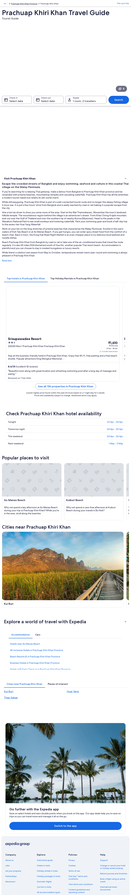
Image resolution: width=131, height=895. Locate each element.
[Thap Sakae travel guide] (33, 603)
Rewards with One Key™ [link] (48, 852)
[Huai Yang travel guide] (98, 558)
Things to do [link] (10, 183)
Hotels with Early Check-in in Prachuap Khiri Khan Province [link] (40, 685)
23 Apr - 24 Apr (115, 427)
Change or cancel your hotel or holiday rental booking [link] (112, 816)
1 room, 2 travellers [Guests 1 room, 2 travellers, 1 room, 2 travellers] (84, 103)
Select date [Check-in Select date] (16, 103)
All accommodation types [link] (48, 841)
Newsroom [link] (10, 831)
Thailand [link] (12, 4)
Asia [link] (4, 4)
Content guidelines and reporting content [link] (79, 840)
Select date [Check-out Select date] (48, 103)
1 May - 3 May (116, 448)
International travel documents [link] (108, 837)
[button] (65, 638)
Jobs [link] (7, 815)
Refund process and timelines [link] (113, 823)
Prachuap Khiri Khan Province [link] (32, 4)
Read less (7, 265)
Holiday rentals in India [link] (47, 820)
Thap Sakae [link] (11, 714)
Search (118, 101)
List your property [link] (13, 820)
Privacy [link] (72, 809)
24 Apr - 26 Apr (115, 441)
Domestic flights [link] (44, 831)
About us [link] (9, 809)
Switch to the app (60, 775)
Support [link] (104, 809)
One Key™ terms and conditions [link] (78, 827)
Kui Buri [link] (8, 708)
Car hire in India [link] (44, 836)
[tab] (26, 283)
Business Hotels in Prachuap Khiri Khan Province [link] (34, 679)
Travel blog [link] (42, 847)
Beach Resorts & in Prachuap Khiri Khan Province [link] (35, 673)
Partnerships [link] (11, 825)
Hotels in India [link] (43, 815)
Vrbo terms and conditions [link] (81, 833)
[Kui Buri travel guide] (33, 558)
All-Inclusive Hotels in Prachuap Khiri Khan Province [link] (36, 666)
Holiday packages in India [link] (48, 825)
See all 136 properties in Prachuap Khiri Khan (65, 391)
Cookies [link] (72, 815)
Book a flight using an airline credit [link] (112, 829)
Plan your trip (123, 4)
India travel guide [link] (45, 809)
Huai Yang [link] (73, 708)
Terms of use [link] (74, 820)
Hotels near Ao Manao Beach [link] (25, 660)
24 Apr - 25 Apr (115, 434)
